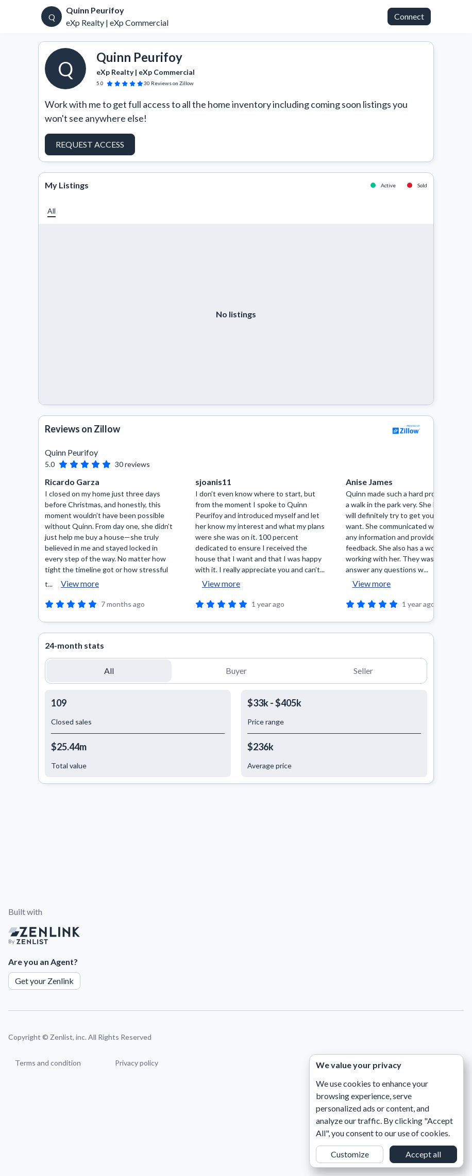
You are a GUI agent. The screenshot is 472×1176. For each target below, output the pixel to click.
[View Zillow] (406, 429)
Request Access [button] (90, 144)
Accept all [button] (423, 1154)
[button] (51, 211)
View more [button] (80, 583)
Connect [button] (409, 16)
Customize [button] (350, 1154)
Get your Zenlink (44, 981)
